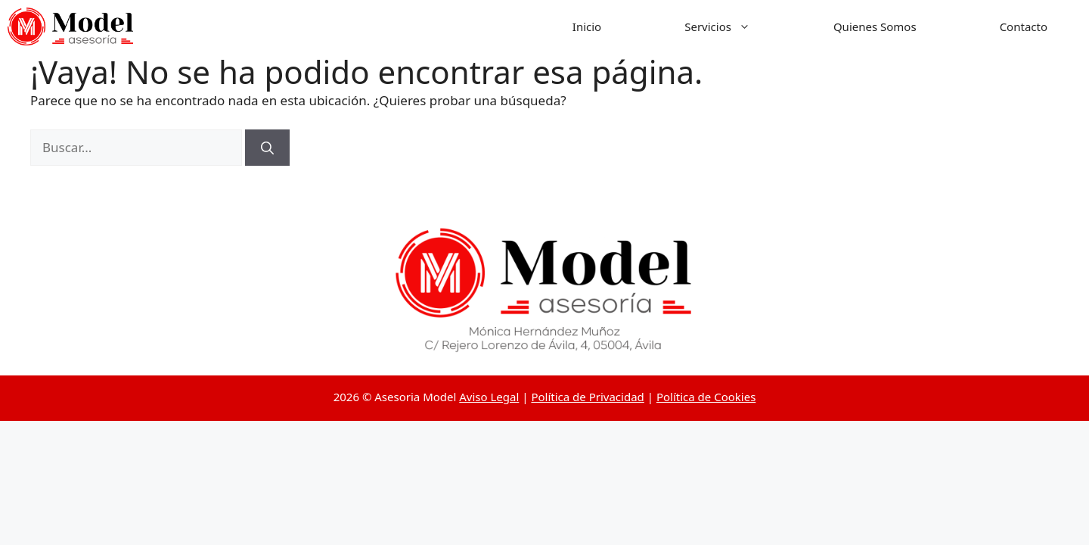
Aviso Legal (489, 396)
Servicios (738, 26)
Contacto (1023, 26)
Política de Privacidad (587, 396)
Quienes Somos (875, 26)
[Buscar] (267, 147)
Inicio (586, 26)
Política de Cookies (705, 396)
